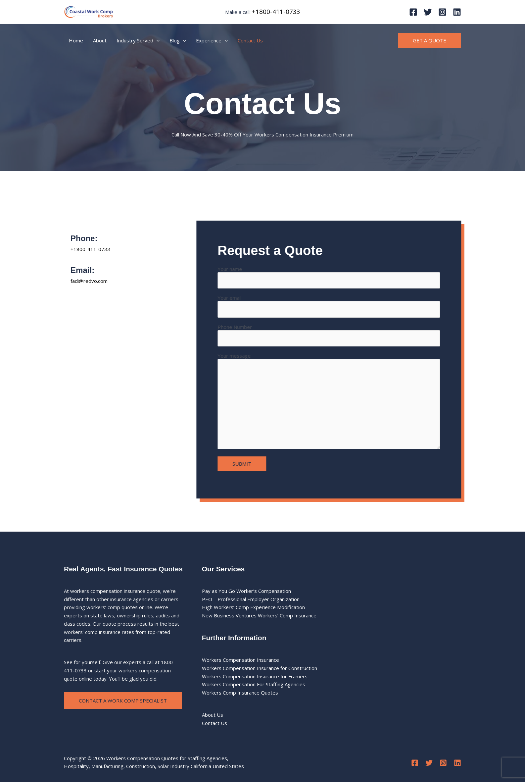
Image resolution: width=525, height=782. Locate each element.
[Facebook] (413, 12)
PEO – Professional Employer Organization (251, 599)
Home (76, 40)
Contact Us (250, 40)
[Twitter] (428, 12)
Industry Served (138, 40)
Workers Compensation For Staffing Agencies (253, 684)
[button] (429, 40)
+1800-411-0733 (276, 11)
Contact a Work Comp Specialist (123, 700)
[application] (156, 40)
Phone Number (338, 335)
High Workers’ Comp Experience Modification (253, 607)
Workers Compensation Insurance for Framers (255, 676)
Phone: (84, 238)
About (100, 40)
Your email (338, 305)
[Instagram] (442, 12)
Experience (212, 40)
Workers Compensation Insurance (240, 659)
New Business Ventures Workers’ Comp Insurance (259, 615)
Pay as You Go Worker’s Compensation (246, 591)
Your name (338, 277)
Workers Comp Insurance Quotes (240, 692)
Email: (82, 270)
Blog (177, 40)
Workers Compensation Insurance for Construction (259, 668)
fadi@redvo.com (89, 281)
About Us (212, 714)
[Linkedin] (457, 12)
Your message (338, 401)
